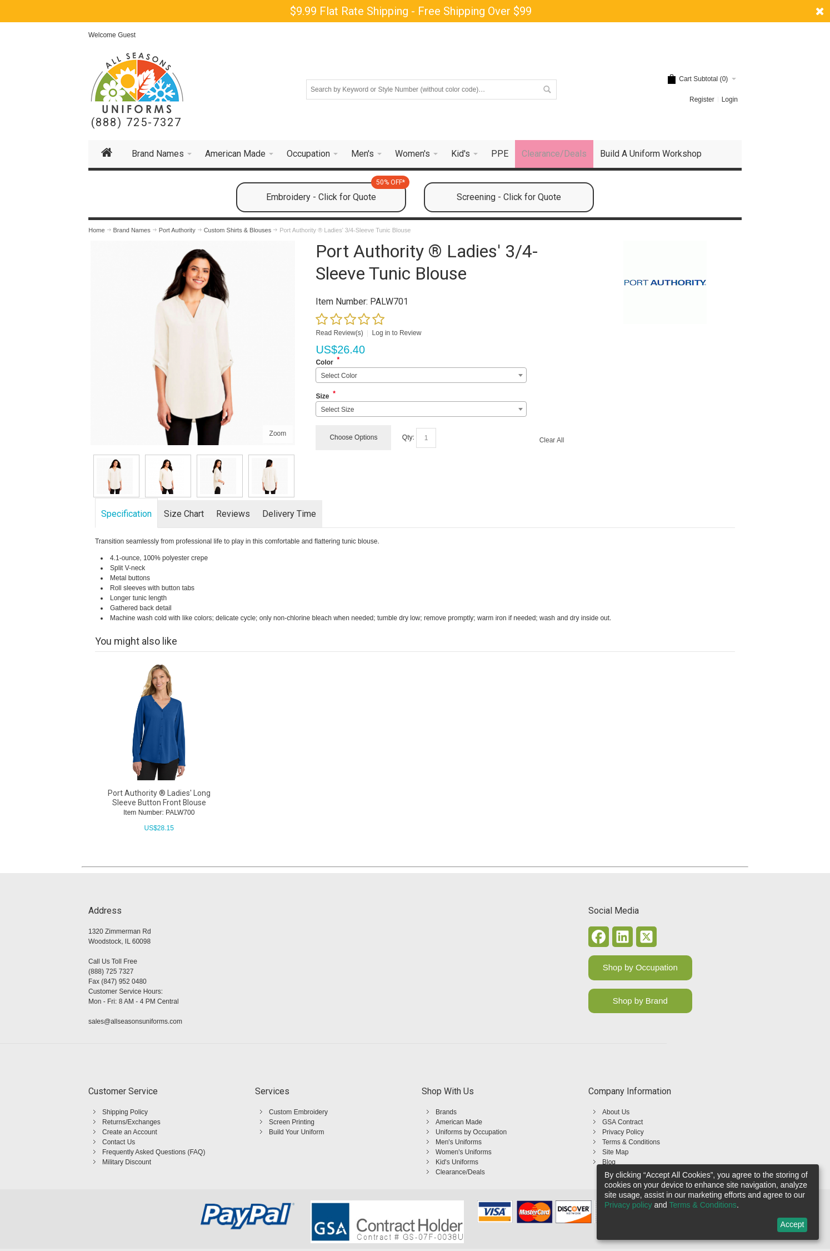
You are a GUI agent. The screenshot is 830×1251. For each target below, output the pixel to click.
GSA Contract (622, 1122)
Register (701, 99)
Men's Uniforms (459, 1142)
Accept (792, 1224)
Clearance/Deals (460, 1172)
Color (324, 362)
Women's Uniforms (464, 1152)
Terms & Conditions (631, 1142)
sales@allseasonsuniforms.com (135, 1021)
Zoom (278, 433)
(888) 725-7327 (136, 122)
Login (730, 99)
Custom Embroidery (298, 1112)
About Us (615, 1112)
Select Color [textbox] (339, 376)
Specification (126, 514)
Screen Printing (291, 1122)
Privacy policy (628, 1204)
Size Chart (184, 514)
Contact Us (118, 1142)
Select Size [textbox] (337, 409)
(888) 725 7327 (110, 971)
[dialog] (708, 1202)
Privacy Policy (623, 1132)
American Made (459, 1122)
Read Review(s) (339, 333)
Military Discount (126, 1162)
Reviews (233, 514)
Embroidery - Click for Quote (336, 192)
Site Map (615, 1152)
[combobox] (421, 375)
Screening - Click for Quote (509, 197)
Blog (609, 1162)
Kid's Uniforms (457, 1162)
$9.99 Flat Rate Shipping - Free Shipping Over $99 (411, 11)
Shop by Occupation (640, 967)
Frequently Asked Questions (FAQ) (153, 1152)
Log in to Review (397, 333)
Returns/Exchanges (131, 1122)
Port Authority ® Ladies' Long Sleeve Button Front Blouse (159, 798)
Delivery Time (289, 514)
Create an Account (129, 1132)
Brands (446, 1112)
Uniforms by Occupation (471, 1132)
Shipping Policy (125, 1112)
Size (322, 396)
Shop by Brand (640, 1000)
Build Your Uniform (296, 1132)
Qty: (408, 437)
